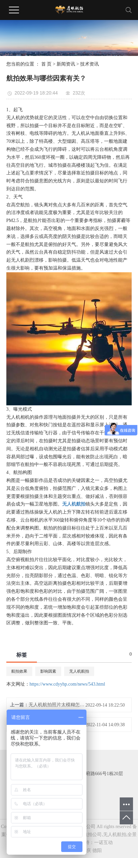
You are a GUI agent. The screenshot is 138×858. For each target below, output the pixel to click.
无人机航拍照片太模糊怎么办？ (58, 704)
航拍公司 (92, 834)
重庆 (86, 850)
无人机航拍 (79, 671)
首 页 (46, 64)
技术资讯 (89, 64)
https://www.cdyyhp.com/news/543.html (67, 684)
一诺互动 (103, 842)
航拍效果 (19, 671)
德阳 (97, 850)
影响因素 (48, 671)
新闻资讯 (66, 64)
